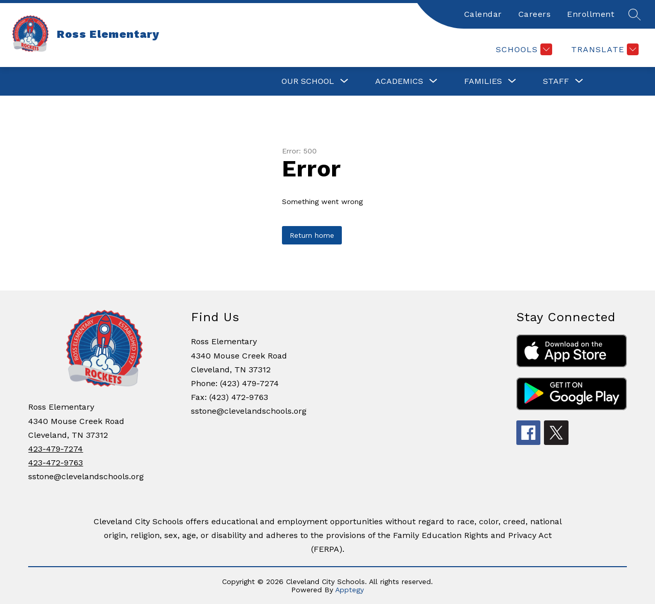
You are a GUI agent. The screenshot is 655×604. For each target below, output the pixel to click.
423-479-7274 (55, 449)
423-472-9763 (55, 462)
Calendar (483, 14)
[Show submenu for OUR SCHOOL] (307, 81)
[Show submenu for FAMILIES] (483, 81)
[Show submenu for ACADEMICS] (399, 81)
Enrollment (590, 14)
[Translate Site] (604, 49)
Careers (534, 14)
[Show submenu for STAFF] (556, 81)
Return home (312, 235)
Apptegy (349, 590)
